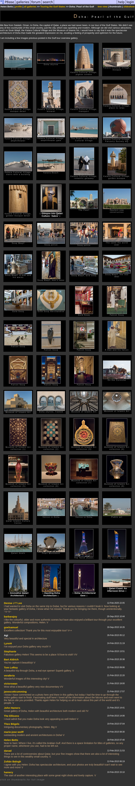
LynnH (8, 643)
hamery (8, 772)
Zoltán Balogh (12, 761)
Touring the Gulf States (52, 6)
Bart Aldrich (11, 659)
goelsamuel (11, 627)
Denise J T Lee (13, 603)
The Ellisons (11, 715)
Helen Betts (11, 739)
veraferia (9, 675)
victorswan (10, 683)
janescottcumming (15, 691)
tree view (102, 6)
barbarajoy (10, 616)
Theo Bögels (11, 723)
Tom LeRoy (11, 667)
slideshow (129, 6)
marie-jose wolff (13, 731)
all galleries (30, 6)
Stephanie (10, 651)
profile (18, 6)
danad (7, 750)
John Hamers (12, 707)
